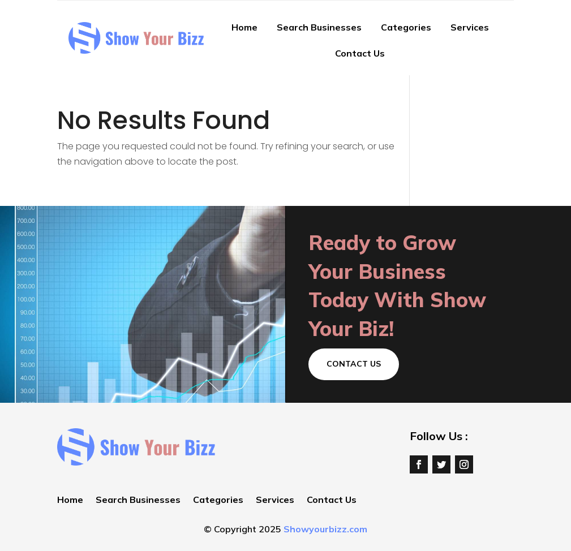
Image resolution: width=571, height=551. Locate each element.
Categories (406, 27)
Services (469, 27)
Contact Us (360, 53)
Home (244, 27)
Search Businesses (319, 27)
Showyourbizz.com (325, 529)
